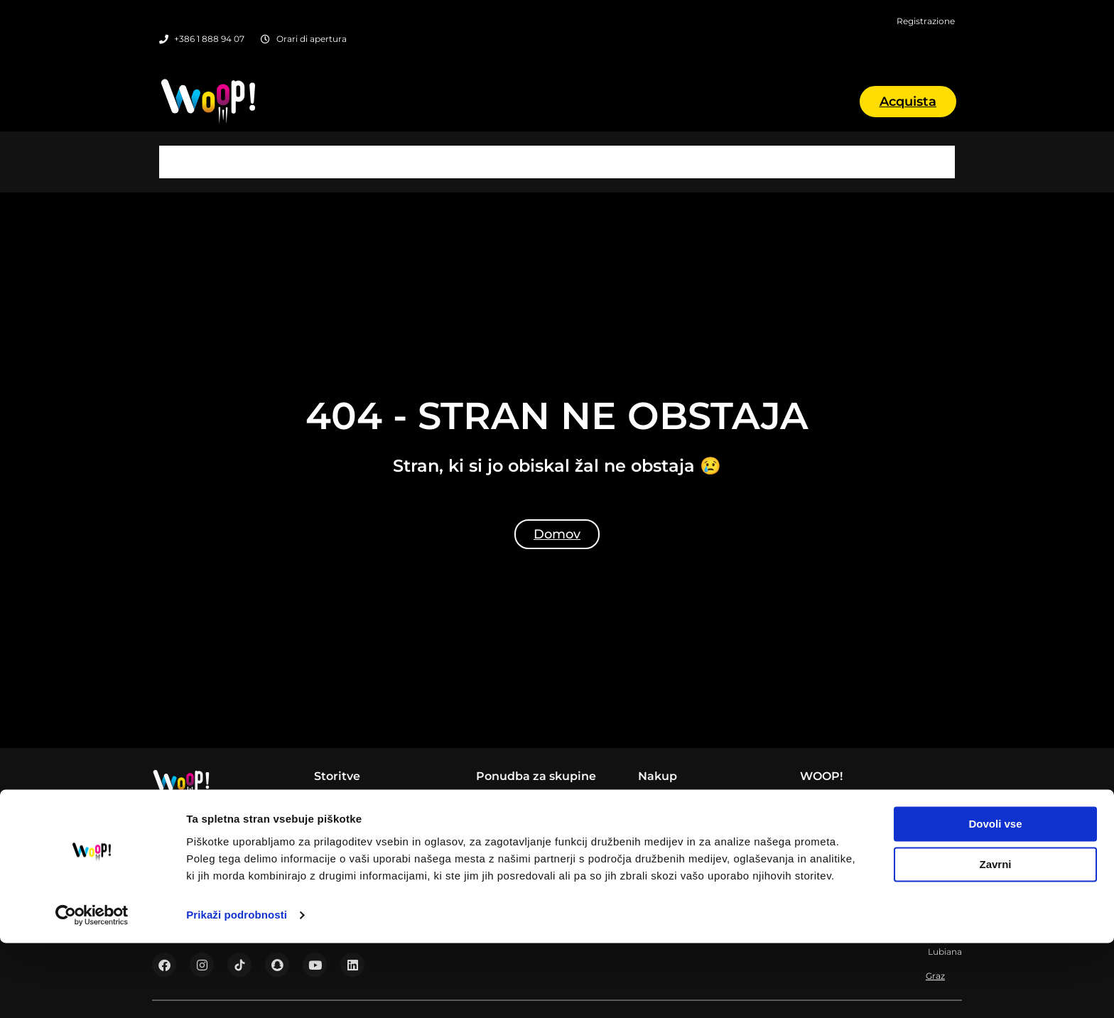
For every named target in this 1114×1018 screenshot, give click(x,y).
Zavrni (995, 939)
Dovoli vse (995, 900)
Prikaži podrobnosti (236, 990)
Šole (486, 781)
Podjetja (496, 764)
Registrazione (671, 781)
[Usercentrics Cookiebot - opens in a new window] (92, 990)
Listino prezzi (832, 764)
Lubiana (557, 127)
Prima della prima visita (697, 798)
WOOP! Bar (343, 764)
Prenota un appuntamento (704, 764)
